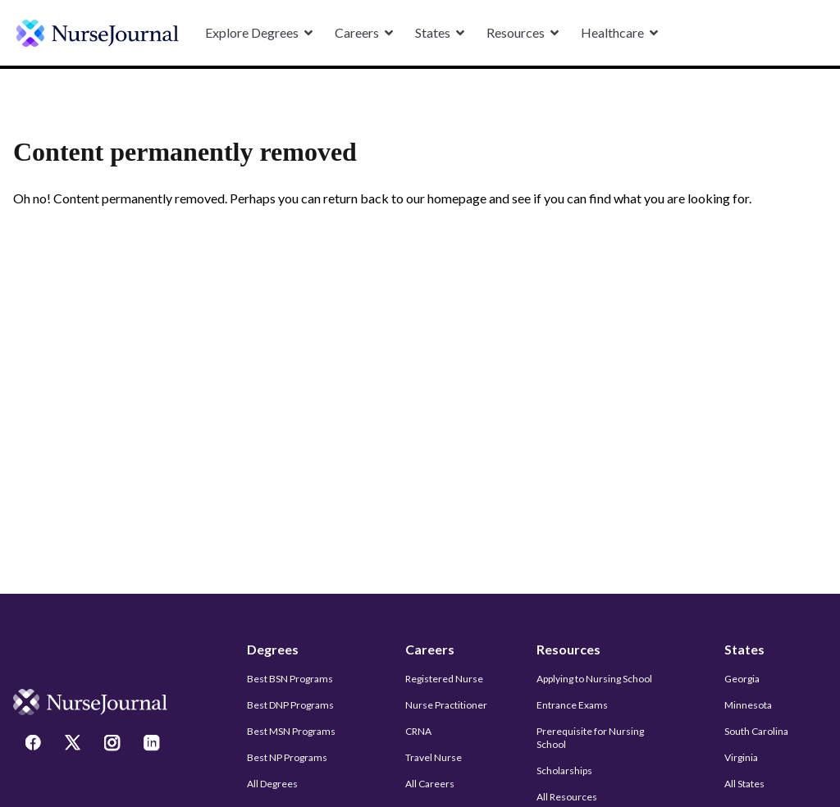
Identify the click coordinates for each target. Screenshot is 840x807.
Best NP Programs (287, 757)
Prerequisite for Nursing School (590, 737)
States (744, 649)
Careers (429, 649)
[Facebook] (35, 745)
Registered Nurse (444, 678)
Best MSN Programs (291, 731)
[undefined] (97, 33)
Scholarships (564, 770)
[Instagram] (114, 745)
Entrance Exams (572, 705)
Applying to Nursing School (594, 678)
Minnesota (748, 705)
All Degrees (272, 783)
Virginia (741, 757)
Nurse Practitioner (446, 705)
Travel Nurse (433, 757)
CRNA (418, 731)
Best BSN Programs (290, 678)
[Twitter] (74, 745)
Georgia (742, 678)
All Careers (429, 783)
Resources (568, 649)
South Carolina (756, 731)
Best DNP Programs (290, 705)
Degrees (273, 649)
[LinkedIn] (153, 745)
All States (744, 783)
